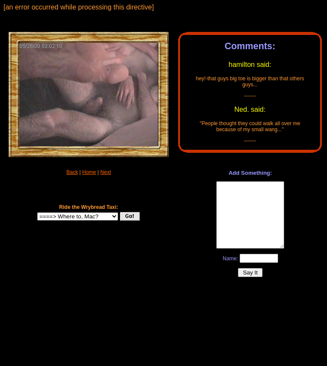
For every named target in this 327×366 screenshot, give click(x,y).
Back (72, 172)
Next (105, 172)
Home (89, 172)
